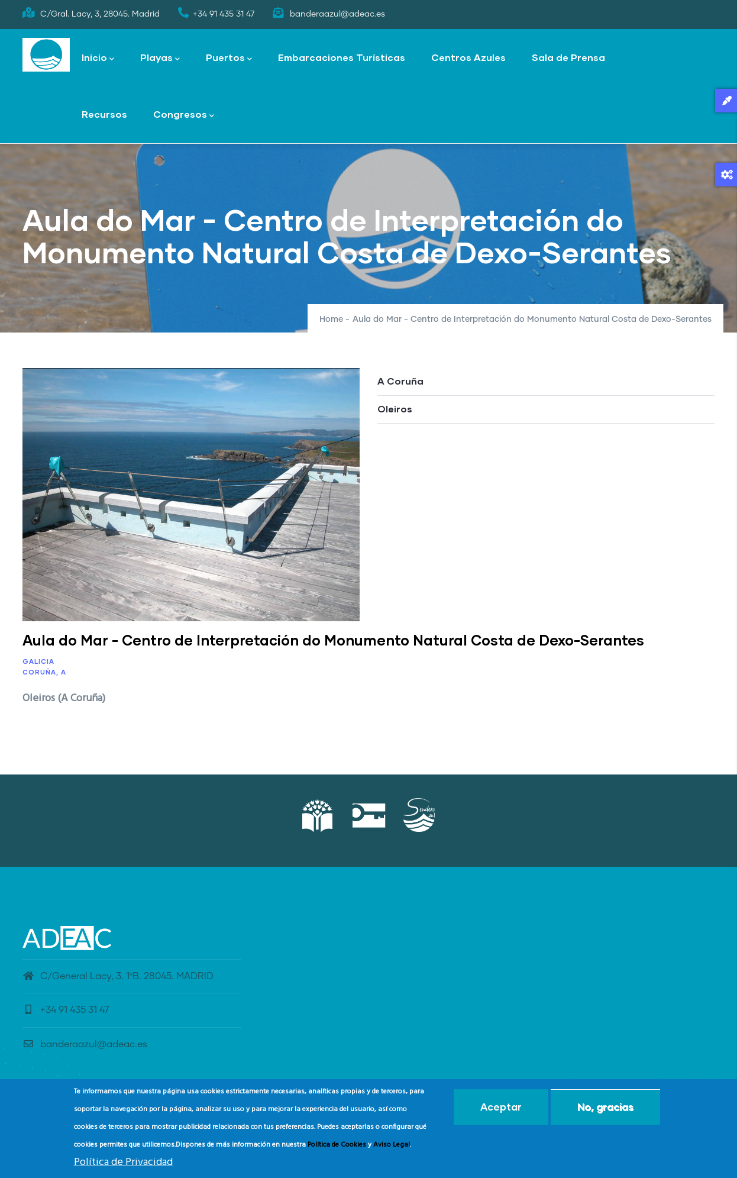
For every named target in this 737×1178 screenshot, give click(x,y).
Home (331, 319)
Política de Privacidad (123, 1163)
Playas (160, 58)
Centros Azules (468, 57)
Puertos (229, 58)
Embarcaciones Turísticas (341, 57)
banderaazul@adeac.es (84, 1044)
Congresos (183, 115)
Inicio (98, 58)
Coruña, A (44, 672)
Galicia (38, 661)
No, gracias (605, 1108)
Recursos (104, 114)
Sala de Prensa (568, 57)
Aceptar (501, 1108)
